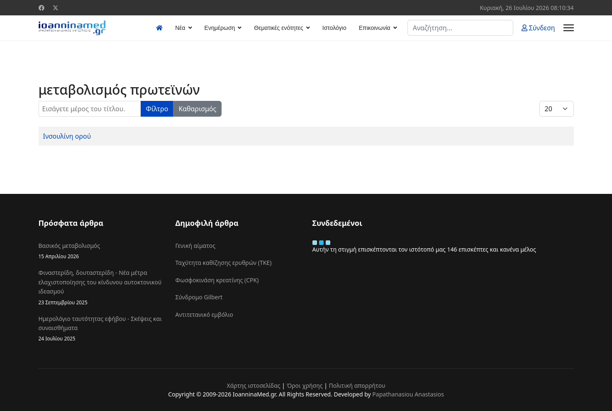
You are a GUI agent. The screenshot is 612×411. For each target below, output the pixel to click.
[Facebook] (41, 8)
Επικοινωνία (374, 27)
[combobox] (460, 28)
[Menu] (568, 27)
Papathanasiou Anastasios (408, 394)
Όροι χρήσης (305, 385)
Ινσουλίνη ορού (67, 136)
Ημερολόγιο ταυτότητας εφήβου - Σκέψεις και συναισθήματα (101, 329)
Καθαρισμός (197, 108)
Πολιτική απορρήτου (357, 385)
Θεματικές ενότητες (278, 27)
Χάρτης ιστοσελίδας (253, 385)
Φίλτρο (157, 108)
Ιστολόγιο (334, 27)
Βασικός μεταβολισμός (101, 251)
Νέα (180, 27)
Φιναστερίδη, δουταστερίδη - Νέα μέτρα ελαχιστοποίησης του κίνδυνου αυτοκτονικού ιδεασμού (101, 287)
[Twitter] (56, 8)
